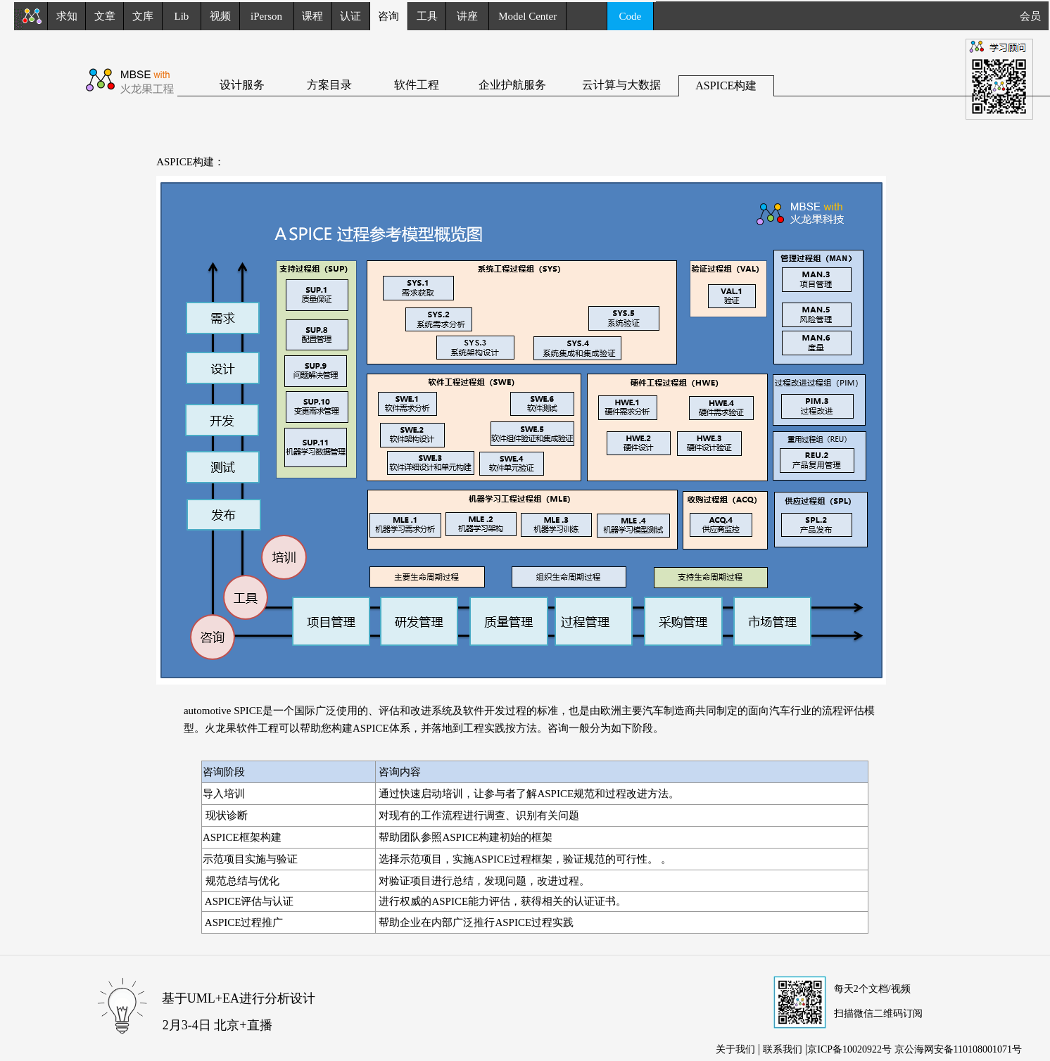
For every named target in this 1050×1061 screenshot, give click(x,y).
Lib (182, 16)
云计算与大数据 (621, 85)
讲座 (467, 16)
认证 (350, 16)
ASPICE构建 (726, 85)
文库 (142, 16)
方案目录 (329, 85)
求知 (66, 16)
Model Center (527, 16)
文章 (104, 16)
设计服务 (242, 85)
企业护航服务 (512, 85)
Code (630, 16)
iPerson (266, 16)
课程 (312, 16)
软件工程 (416, 85)
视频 (220, 16)
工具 (427, 16)
